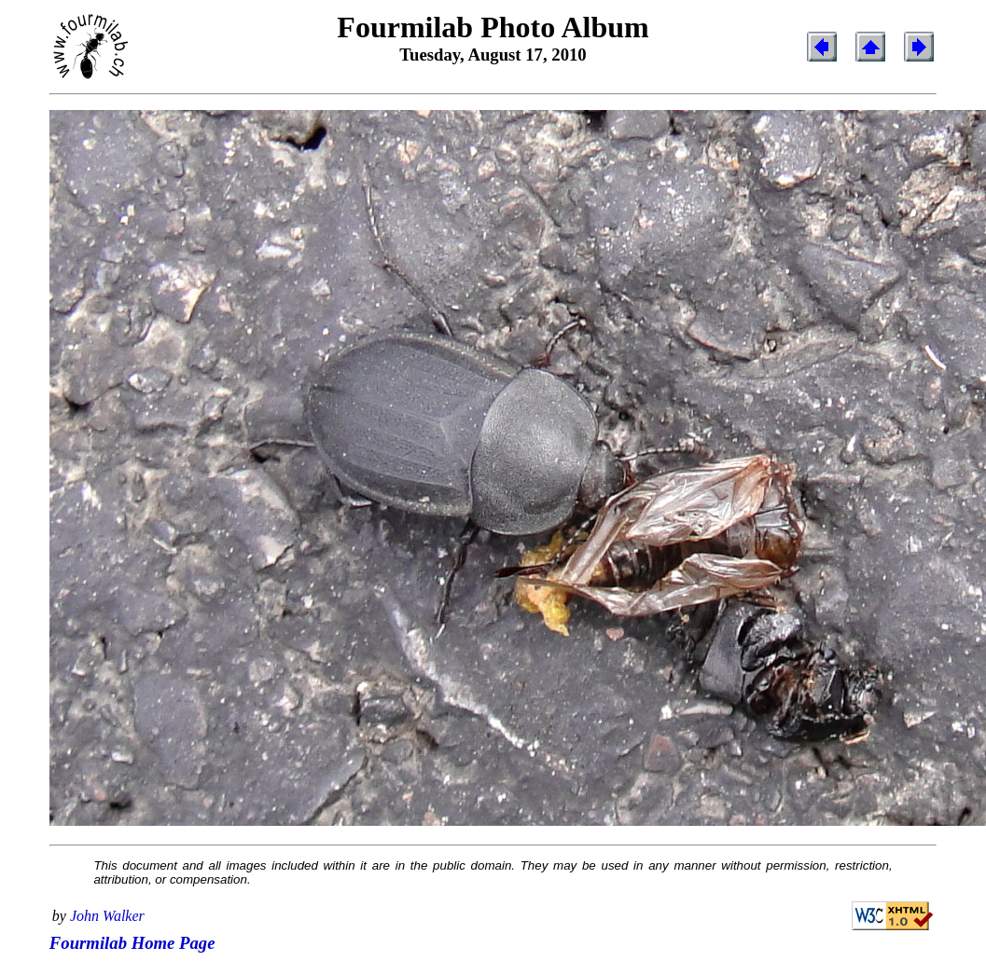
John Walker (107, 916)
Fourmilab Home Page (132, 943)
